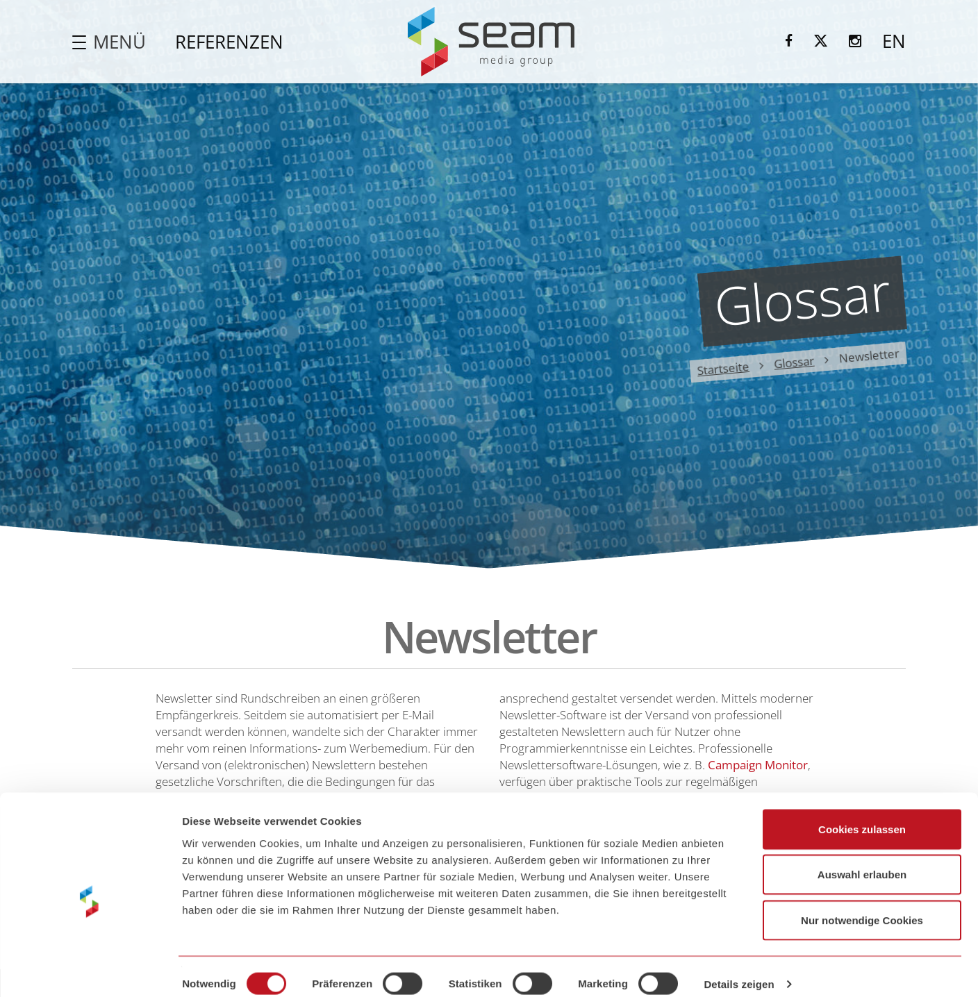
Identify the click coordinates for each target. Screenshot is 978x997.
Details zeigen (739, 969)
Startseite (723, 368)
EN (894, 41)
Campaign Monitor (758, 765)
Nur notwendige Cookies (862, 906)
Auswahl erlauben (862, 860)
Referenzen (229, 41)
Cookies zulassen (862, 815)
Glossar (794, 362)
